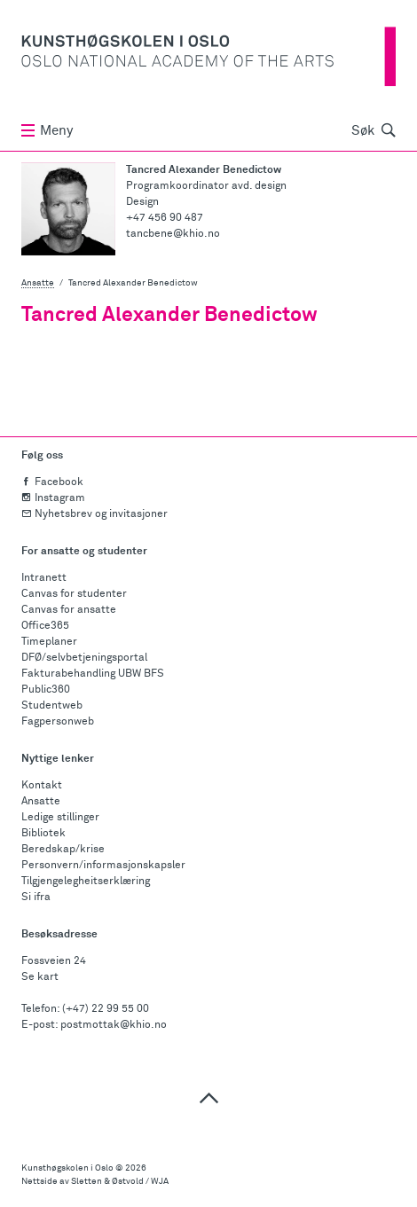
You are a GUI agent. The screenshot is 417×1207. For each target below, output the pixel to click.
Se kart (40, 977)
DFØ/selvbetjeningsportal (84, 658)
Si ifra (36, 897)
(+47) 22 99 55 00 (105, 1009)
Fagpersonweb (57, 722)
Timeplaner (49, 642)
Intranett (44, 578)
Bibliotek (43, 833)
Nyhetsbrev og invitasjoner (94, 514)
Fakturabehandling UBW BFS (92, 674)
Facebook (52, 482)
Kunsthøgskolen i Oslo (67, 1168)
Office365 (45, 626)
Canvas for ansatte (68, 610)
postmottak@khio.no (113, 1025)
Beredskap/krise (63, 849)
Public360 (45, 690)
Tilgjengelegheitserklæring (85, 881)
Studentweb (52, 706)
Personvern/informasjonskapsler (103, 865)
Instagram (53, 498)
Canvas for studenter (74, 594)
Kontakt (41, 785)
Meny (47, 130)
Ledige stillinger (60, 817)
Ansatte (37, 282)
